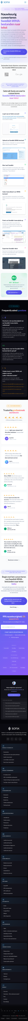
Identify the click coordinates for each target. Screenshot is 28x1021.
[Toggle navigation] (25, 2)
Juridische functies (8, 842)
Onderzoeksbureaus (8, 802)
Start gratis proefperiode (14, 632)
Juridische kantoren (8, 848)
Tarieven (5, 973)
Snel (14, 734)
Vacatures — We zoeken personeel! (11, 994)
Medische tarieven (8, 873)
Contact (5, 999)
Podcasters (6, 822)
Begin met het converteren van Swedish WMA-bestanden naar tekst (14, 601)
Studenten (6, 827)
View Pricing (14, 607)
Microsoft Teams (7, 908)
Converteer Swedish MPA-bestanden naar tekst (13, 384)
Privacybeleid (14, 1018)
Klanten (5, 976)
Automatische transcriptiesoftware (12, 754)
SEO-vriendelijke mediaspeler (10, 777)
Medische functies (8, 865)
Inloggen (3, 1018)
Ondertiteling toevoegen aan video (12, 779)
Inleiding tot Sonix (8, 933)
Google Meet (7, 910)
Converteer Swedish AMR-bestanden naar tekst (13, 393)
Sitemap (8, 1018)
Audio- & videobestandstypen (10, 931)
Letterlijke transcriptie (9, 759)
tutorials (20, 689)
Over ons (6, 991)
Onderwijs (6, 797)
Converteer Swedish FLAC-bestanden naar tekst (14, 390)
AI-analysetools (7, 774)
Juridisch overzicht (8, 840)
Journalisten (6, 817)
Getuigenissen (7, 979)
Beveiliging (6, 1001)
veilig (24, 734)
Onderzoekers (7, 820)
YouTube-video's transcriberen (10, 782)
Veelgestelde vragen (8, 953)
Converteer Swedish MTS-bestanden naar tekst (13, 386)
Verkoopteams (7, 805)
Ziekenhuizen (7, 870)
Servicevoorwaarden (23, 1018)
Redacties (6, 800)
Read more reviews (14, 560)
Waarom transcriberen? (9, 958)
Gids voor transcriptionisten (10, 938)
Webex (5, 913)
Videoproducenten (8, 825)
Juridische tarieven (8, 850)
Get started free (14, 292)
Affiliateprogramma (8, 893)
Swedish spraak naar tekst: (17, 39)
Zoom (5, 905)
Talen (5, 928)
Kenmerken (6, 752)
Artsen (5, 868)
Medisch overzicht (8, 863)
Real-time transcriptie (9, 762)
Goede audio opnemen (9, 961)
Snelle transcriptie (8, 757)
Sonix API (6, 885)
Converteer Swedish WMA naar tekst (14, 51)
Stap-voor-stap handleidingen (10, 956)
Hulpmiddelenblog (8, 936)
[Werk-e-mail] (14, 627)
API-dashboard (7, 890)
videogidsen (14, 691)
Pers (5, 996)
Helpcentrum (15, 689)
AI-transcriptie (8, 734)
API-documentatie (8, 888)
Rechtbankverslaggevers (9, 845)
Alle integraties (7, 916)
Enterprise (6, 794)
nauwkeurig (18, 734)
